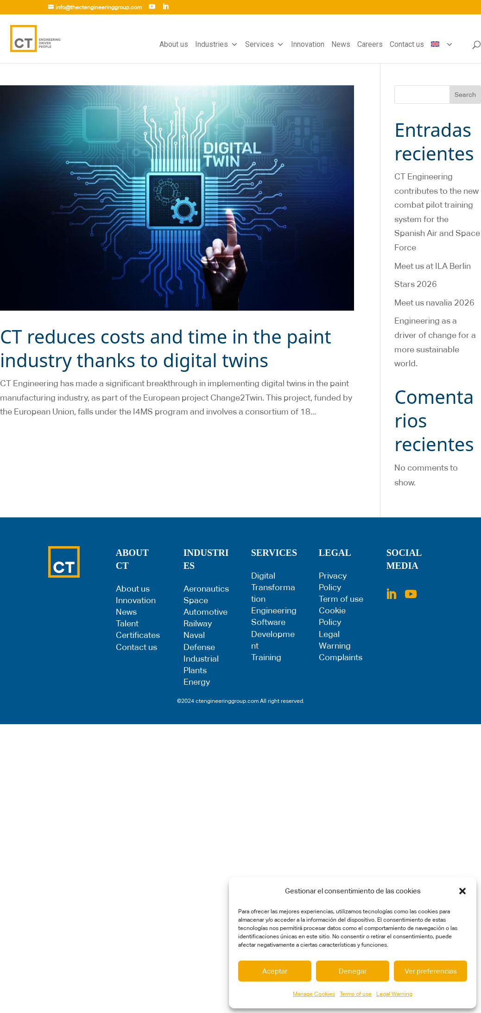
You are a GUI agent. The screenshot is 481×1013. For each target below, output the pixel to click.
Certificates (138, 635)
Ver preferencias (431, 971)
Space (196, 600)
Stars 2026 (415, 284)
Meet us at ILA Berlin (432, 266)
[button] (462, 891)
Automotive (206, 612)
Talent (127, 623)
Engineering (274, 610)
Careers (370, 44)
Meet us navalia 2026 (434, 302)
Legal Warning (394, 994)
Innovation (307, 44)
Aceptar (274, 971)
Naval (194, 635)
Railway (198, 623)
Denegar (353, 971)
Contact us (407, 44)
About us (173, 44)
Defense (199, 647)
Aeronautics (206, 588)
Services (264, 44)
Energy (197, 682)
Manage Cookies (314, 994)
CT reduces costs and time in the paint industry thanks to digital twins (165, 348)
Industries (216, 44)
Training (266, 657)
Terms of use (356, 994)
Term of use (341, 599)
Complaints (340, 657)
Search (465, 94)
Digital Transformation (273, 587)
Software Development (273, 633)
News (340, 44)
